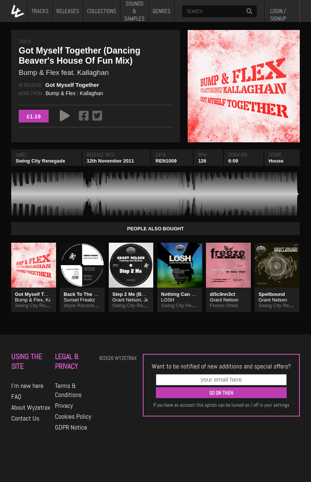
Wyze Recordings (83, 305)
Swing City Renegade (40, 161)
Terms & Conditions (68, 390)
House (276, 161)
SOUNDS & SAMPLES (134, 11)
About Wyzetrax (30, 407)
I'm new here (27, 385)
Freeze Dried (224, 305)
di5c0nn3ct (222, 294)
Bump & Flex (61, 93)
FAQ (16, 396)
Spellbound (271, 294)
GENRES (161, 11)
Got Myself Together (72, 85)
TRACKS (40, 11)
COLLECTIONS (101, 11)
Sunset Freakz (79, 300)
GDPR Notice (71, 427)
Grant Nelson (127, 300)
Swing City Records (134, 305)
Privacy (64, 405)
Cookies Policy (73, 416)
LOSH (167, 300)
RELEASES (67, 11)
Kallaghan (91, 93)
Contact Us (25, 418)
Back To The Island (86, 294)
